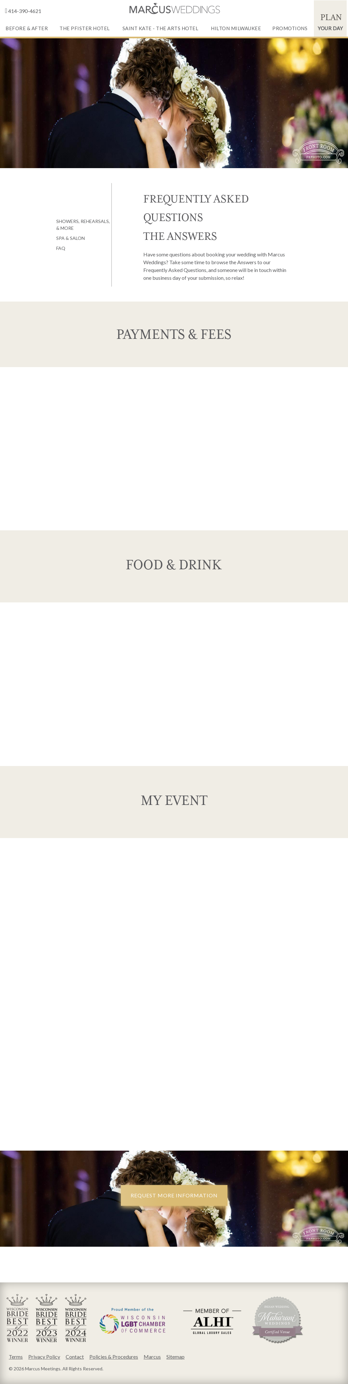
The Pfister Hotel (84, 28)
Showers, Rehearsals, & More (83, 224)
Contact (75, 1356)
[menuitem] (27, 18)
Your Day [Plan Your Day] (330, 20)
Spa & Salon (70, 238)
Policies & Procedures (113, 1356)
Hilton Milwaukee (236, 28)
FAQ (60, 248)
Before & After (27, 28)
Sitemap (175, 1356)
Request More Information (174, 1195)
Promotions (289, 28)
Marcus (152, 1356)
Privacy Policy (44, 1356)
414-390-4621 (22, 11)
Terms (16, 1356)
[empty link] (174, 8)
